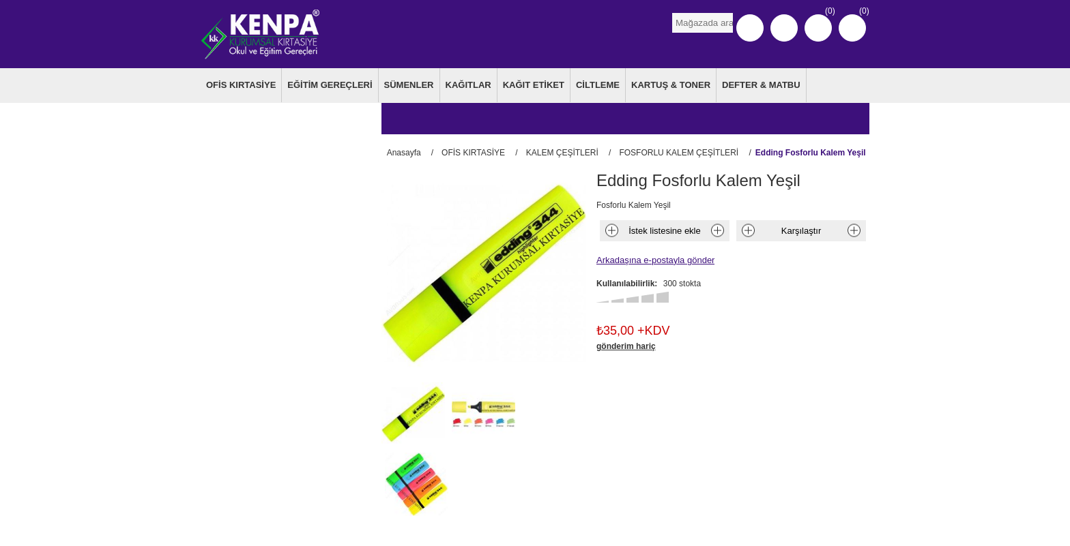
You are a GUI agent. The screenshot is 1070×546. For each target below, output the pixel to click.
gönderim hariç (626, 344)
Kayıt (750, 28)
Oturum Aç (784, 28)
